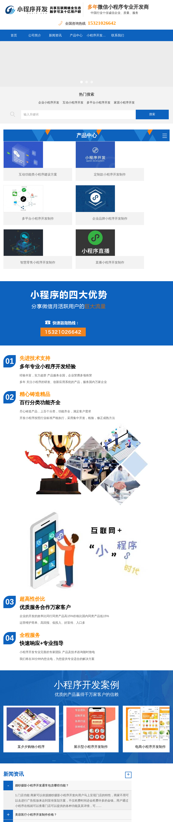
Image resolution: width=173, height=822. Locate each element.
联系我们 (117, 35)
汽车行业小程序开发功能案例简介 (37, 769)
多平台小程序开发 (98, 102)
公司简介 (34, 35)
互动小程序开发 (73, 102)
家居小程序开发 (124, 102)
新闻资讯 (55, 35)
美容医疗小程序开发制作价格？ (36, 759)
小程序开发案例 (97, 35)
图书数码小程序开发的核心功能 (36, 779)
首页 (14, 35)
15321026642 (102, 23)
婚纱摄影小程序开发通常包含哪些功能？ (42, 730)
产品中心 (76, 35)
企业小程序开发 (48, 102)
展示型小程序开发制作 (91, 692)
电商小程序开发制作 (150, 692)
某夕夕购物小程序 (31, 692)
